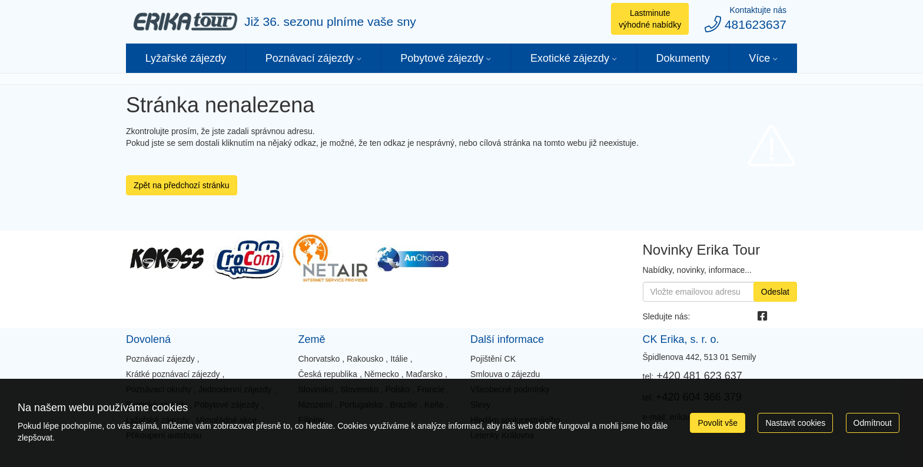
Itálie (399, 358)
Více (759, 58)
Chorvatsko (319, 358)
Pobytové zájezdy (441, 58)
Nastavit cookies (795, 423)
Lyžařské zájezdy (185, 58)
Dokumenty (683, 58)
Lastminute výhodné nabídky (650, 18)
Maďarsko (424, 374)
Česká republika (327, 374)
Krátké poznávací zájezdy (173, 374)
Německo (381, 374)
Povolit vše (718, 423)
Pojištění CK (493, 358)
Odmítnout (873, 423)
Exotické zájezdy (569, 58)
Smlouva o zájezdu (505, 374)
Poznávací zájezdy (309, 58)
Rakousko (365, 358)
